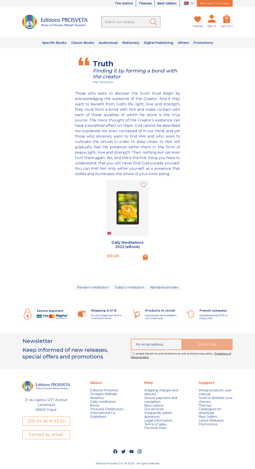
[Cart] (227, 20)
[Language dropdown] (189, 3)
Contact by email (46, 434)
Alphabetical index (164, 287)
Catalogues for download (210, 411)
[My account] (211, 20)
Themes (145, 3)
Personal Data (155, 428)
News (94, 405)
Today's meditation (129, 287)
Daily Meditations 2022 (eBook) (128, 244)
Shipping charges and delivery (161, 392)
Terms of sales (155, 424)
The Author (123, 3)
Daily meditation (103, 402)
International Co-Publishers (103, 415)
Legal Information (158, 420)
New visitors (153, 405)
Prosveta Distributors (106, 409)
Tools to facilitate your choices (216, 400)
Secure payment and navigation (160, 400)
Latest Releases (211, 420)
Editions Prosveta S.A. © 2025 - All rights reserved (127, 463)
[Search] (130, 22)
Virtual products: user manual (215, 392)
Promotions (208, 424)
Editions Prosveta (104, 390)
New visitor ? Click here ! (214, 3)
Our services (154, 409)
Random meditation (93, 287)
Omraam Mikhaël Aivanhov (103, 396)
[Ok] (154, 22)
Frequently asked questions (157, 415)
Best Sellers (167, 3)
